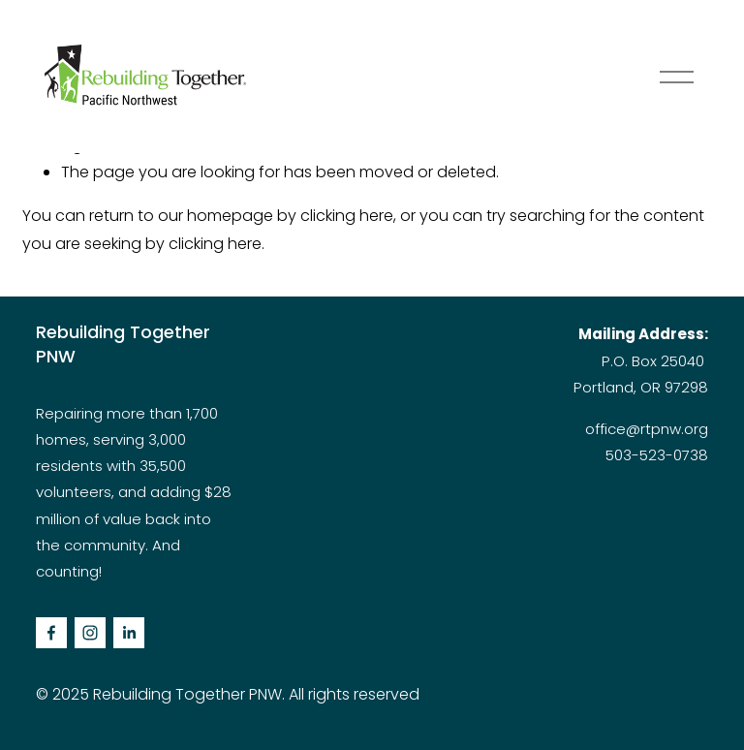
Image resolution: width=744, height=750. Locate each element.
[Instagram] (90, 632)
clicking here (346, 215)
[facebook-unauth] (51, 632)
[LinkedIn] (128, 632)
